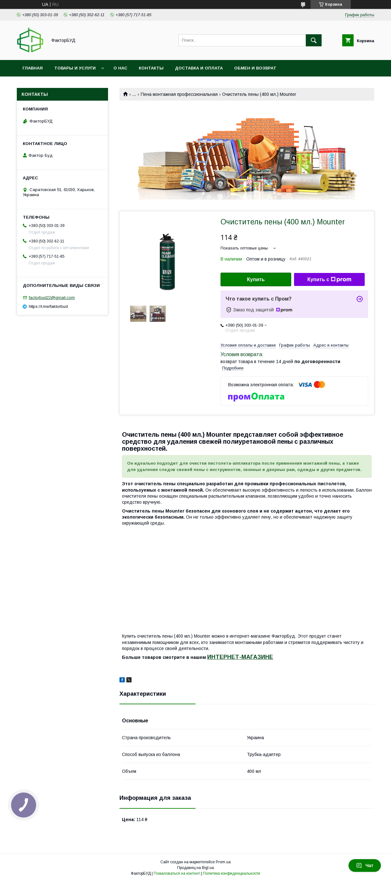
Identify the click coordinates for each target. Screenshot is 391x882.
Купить (256, 279)
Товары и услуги (75, 68)
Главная (32, 68)
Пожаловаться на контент (177, 873)
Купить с (329, 279)
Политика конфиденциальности (231, 873)
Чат (364, 865)
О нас (120, 68)
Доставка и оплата (199, 68)
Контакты (151, 68)
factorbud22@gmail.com (52, 297)
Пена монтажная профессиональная (179, 94)
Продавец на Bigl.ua (195, 867)
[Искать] (314, 40)
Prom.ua (223, 862)
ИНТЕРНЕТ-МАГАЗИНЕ (240, 657)
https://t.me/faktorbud (48, 306)
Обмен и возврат (255, 68)
